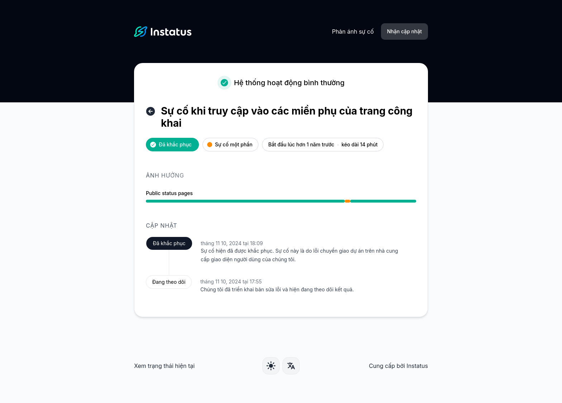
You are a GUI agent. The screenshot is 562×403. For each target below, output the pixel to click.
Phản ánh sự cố (353, 31)
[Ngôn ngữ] (291, 365)
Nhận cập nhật (404, 31)
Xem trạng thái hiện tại (164, 365)
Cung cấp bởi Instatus (398, 365)
